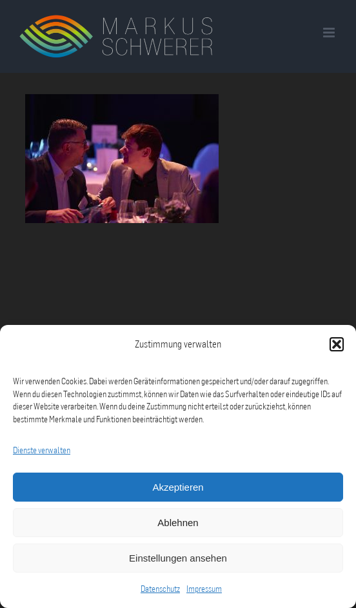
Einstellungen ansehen (178, 558)
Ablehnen (177, 522)
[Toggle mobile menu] (330, 32)
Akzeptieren (177, 487)
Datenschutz (160, 588)
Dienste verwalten (41, 450)
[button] (336, 344)
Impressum (204, 588)
